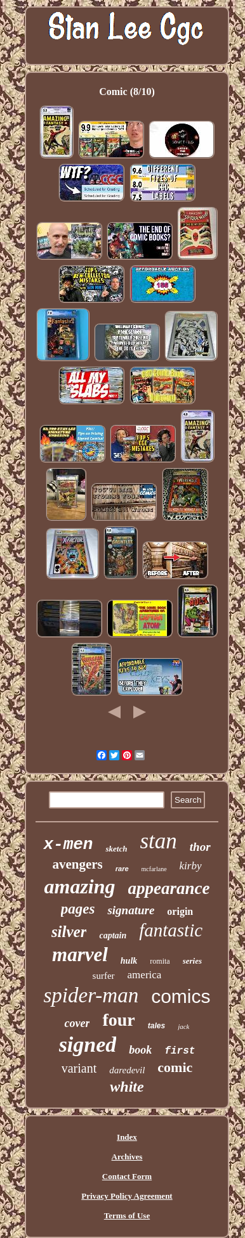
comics (180, 996)
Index (127, 1137)
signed (88, 1044)
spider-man (90, 995)
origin (180, 911)
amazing (79, 886)
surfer (104, 976)
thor (200, 846)
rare (122, 868)
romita (159, 961)
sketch (116, 848)
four (118, 1020)
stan (158, 841)
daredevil (127, 1070)
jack (183, 1026)
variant (79, 1068)
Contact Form (127, 1176)
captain (112, 935)
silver (69, 931)
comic (174, 1067)
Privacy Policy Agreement (126, 1196)
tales (156, 1025)
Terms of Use (127, 1215)
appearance (169, 888)
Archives (127, 1156)
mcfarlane (154, 868)
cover (76, 1023)
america (145, 975)
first (179, 1051)
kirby (191, 866)
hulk (129, 961)
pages (78, 909)
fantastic (170, 930)
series (192, 961)
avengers (77, 864)
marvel (80, 954)
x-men (68, 844)
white (126, 1086)
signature (130, 910)
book (140, 1049)
